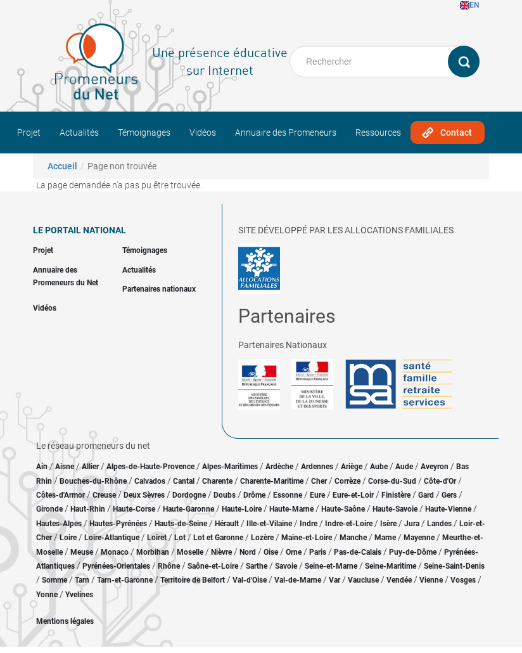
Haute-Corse (134, 509)
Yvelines (79, 594)
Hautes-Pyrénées (118, 523)
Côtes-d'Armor (60, 495)
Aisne (64, 466)
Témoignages (144, 132)
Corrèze (347, 481)
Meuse (81, 552)
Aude (404, 466)
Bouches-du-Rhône (93, 481)
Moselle (190, 552)
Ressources (378, 132)
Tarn (82, 580)
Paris (317, 552)
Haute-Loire (242, 509)
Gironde (49, 509)
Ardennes (317, 466)
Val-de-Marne (297, 580)
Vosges (463, 580)
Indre (308, 523)
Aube (379, 466)
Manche (353, 537)
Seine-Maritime (390, 566)
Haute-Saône (343, 509)
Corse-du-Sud (392, 481)
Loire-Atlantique (111, 537)
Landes (439, 523)
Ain (42, 466)
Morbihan (152, 552)
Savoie (286, 566)
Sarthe (256, 566)
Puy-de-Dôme (412, 552)
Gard (426, 495)
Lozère (262, 537)
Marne (385, 537)
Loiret (157, 537)
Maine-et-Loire (306, 537)
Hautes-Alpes (59, 523)
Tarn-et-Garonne (125, 580)
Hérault (227, 523)
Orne (294, 552)
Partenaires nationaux (159, 289)
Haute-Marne (291, 509)
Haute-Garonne (188, 509)
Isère (388, 523)
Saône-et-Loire (213, 566)
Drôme (254, 495)
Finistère (396, 495)
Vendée (399, 580)
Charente (217, 481)
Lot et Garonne (218, 537)
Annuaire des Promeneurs (285, 132)
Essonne (287, 495)
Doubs (224, 495)
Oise (271, 552)
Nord (247, 552)
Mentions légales (65, 621)
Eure (317, 495)
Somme (54, 580)
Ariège (351, 466)
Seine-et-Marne (331, 566)
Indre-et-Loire (348, 523)
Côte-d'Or (440, 481)
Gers (449, 495)
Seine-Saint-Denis (454, 566)
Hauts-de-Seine (181, 523)
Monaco (115, 552)
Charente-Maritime (271, 481)
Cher (319, 481)
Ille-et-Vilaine (269, 523)
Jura (411, 523)
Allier (90, 466)
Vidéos (202, 132)
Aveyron (435, 466)
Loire (68, 537)
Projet (29, 132)
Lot (180, 537)
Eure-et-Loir (353, 495)
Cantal (183, 481)
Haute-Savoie (394, 509)
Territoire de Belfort (192, 580)
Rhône (169, 566)
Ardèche (279, 466)
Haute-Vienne (448, 509)
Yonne (47, 594)
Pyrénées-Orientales (116, 566)
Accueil (62, 166)
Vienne (431, 580)
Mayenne (419, 537)
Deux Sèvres (144, 495)
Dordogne (189, 495)
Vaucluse (363, 580)
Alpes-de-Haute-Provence (150, 466)
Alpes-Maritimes (230, 466)
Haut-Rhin (87, 509)
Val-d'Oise (249, 580)
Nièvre (221, 552)
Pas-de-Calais (357, 552)
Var (334, 580)
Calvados (149, 481)
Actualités (79, 132)
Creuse (104, 495)
